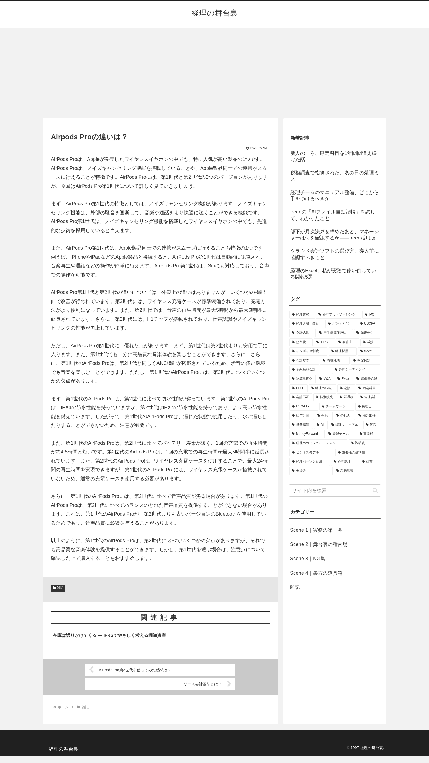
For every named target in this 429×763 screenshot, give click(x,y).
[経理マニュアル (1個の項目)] (345, 425)
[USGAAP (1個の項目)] (303, 407)
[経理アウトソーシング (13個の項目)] (338, 315)
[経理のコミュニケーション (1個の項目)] (318, 443)
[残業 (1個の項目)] (370, 462)
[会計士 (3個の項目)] (347, 342)
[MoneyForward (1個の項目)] (307, 434)
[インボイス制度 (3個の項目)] (308, 351)
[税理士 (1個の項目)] (367, 407)
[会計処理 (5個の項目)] (302, 333)
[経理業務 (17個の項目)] (302, 315)
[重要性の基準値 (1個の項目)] (357, 453)
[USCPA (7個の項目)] (369, 324)
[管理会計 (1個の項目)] (369, 397)
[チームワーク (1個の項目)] (336, 407)
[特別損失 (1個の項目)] (324, 397)
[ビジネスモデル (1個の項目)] (311, 453)
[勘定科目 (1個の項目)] (368, 388)
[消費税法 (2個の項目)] (335, 361)
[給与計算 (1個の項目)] (301, 416)
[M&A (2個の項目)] (325, 379)
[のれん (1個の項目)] (344, 416)
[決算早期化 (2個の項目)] (302, 379)
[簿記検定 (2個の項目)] (365, 361)
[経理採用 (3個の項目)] (343, 351)
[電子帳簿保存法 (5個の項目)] (335, 333)
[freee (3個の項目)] (369, 351)
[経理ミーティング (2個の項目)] (356, 370)
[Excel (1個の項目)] (344, 379)
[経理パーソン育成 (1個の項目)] (309, 462)
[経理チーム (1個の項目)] (341, 434)
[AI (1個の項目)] (321, 425)
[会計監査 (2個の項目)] (304, 361)
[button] (375, 490)
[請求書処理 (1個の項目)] (367, 379)
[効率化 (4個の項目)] (301, 342)
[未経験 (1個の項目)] (311, 471)
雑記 (58, 588)
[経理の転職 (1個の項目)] (322, 388)
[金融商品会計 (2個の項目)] (310, 370)
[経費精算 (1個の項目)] (301, 425)
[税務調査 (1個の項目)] (357, 471)
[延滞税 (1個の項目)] (346, 397)
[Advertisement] (214, 73)
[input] (335, 490)
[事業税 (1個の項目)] (368, 434)
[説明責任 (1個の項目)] (364, 443)
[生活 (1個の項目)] (324, 416)
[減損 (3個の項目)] (370, 342)
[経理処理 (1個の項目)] (344, 462)
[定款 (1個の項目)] (346, 388)
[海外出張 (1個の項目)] (368, 416)
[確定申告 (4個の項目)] (367, 333)
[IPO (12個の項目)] (371, 315)
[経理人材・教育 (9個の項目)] (306, 324)
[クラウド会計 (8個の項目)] (341, 324)
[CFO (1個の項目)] (298, 388)
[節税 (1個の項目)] (371, 425)
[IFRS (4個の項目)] (324, 342)
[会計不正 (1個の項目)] (300, 397)
